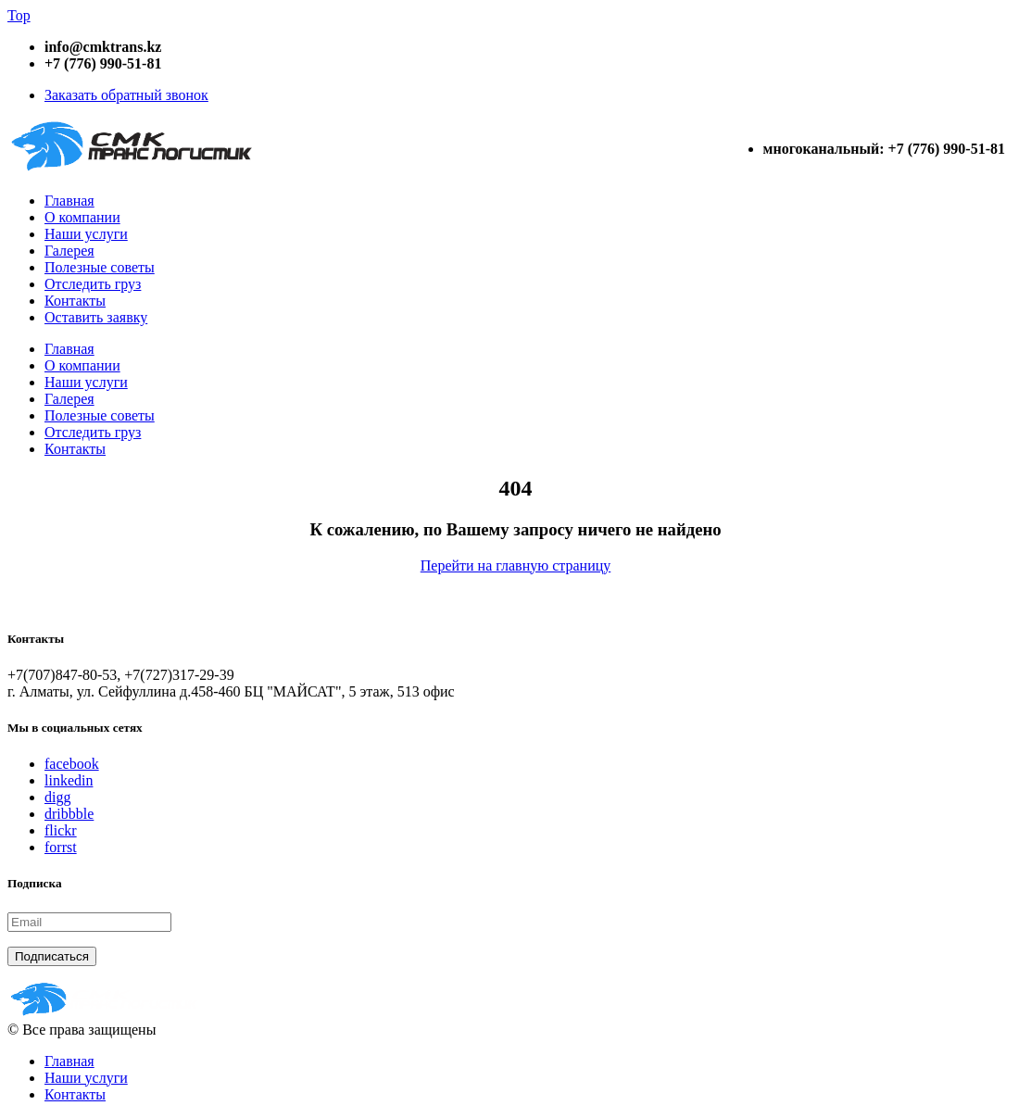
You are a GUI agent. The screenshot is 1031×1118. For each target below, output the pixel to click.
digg (57, 797)
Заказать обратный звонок (126, 95)
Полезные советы (99, 267)
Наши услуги (86, 234)
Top (19, 15)
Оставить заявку (95, 317)
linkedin (68, 780)
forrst (60, 847)
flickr (60, 830)
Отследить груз (92, 284)
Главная (69, 200)
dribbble (69, 814)
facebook (71, 764)
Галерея (69, 250)
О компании (82, 217)
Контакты (75, 300)
